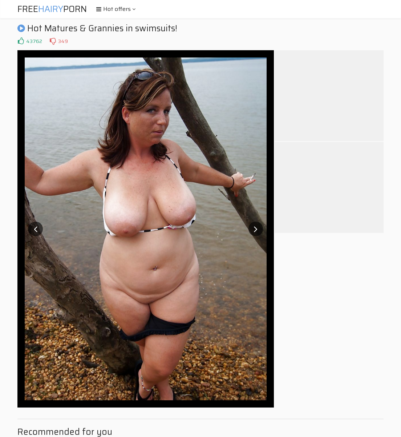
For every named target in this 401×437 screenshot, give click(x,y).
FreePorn (52, 9)
